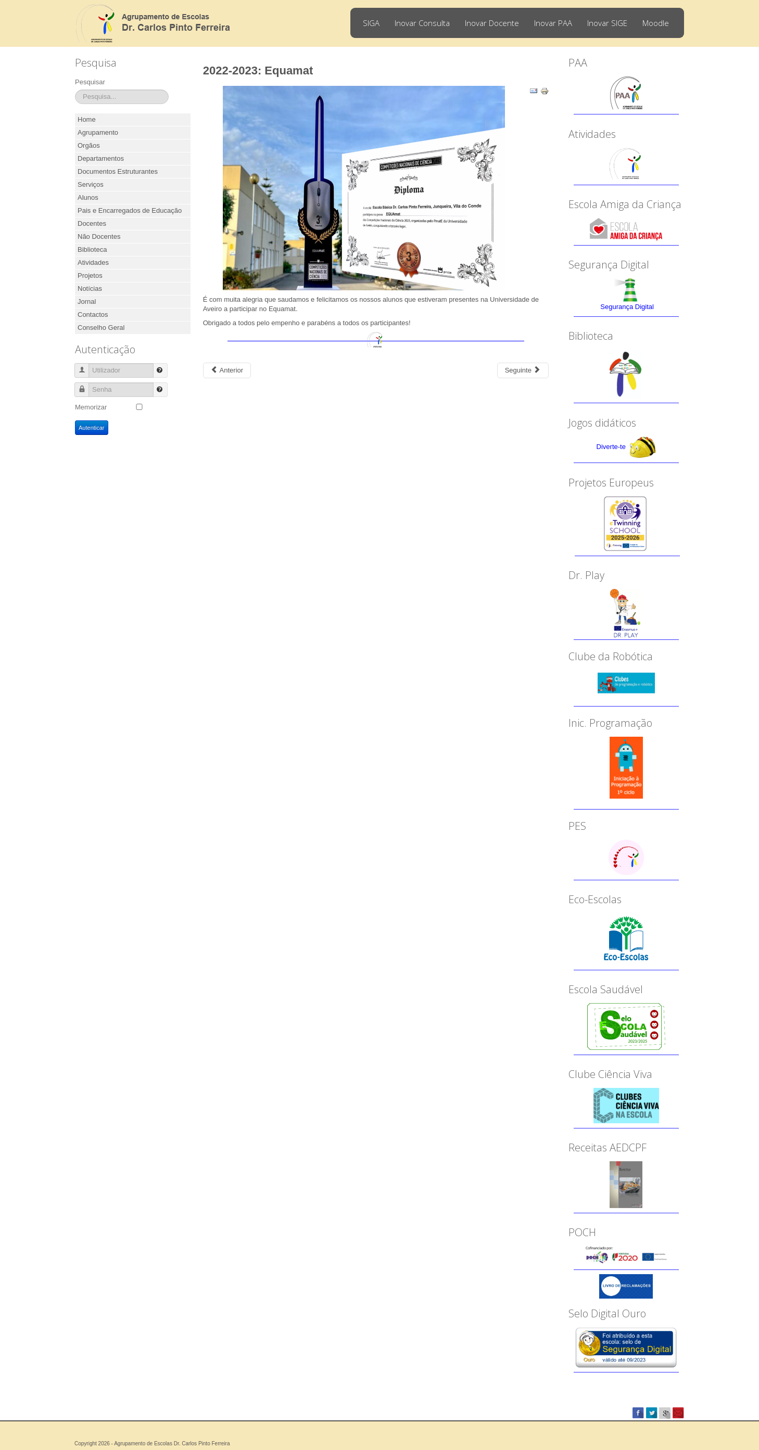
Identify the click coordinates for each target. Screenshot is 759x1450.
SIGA (371, 23)
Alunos (88, 197)
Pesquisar (90, 82)
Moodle (655, 23)
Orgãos (89, 145)
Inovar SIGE (607, 23)
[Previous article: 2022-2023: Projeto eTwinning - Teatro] (227, 370)
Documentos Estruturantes (118, 171)
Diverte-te (611, 447)
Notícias (90, 288)
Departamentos (101, 158)
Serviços (91, 184)
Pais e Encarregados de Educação (130, 210)
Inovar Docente (492, 23)
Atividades (93, 262)
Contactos (93, 314)
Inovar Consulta (422, 23)
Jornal (87, 301)
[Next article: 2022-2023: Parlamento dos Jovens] (523, 370)
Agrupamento (98, 132)
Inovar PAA (553, 23)
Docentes (92, 223)
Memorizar (91, 407)
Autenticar (92, 428)
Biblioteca (92, 249)
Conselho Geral (101, 327)
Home (87, 119)
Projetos (90, 275)
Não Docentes (99, 236)
